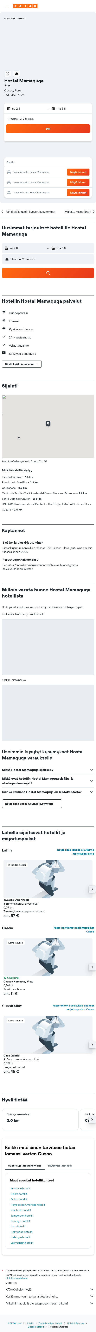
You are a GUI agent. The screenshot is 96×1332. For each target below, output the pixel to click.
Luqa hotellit (18, 1226)
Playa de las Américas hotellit (28, 1204)
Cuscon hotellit (36, 1326)
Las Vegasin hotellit (22, 1242)
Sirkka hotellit (19, 1194)
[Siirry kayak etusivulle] (25, 6)
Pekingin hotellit (20, 1221)
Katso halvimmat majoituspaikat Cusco (74, 929)
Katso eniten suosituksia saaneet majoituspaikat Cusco (73, 1007)
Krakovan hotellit (21, 1188)
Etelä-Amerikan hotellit (50, 1323)
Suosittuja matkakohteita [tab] (25, 1165)
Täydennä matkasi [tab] (60, 1165)
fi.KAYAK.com (14, 1323)
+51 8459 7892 (14, 95)
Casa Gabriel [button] (11, 1055)
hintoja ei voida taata (16, 1278)
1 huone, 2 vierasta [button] (21, 119)
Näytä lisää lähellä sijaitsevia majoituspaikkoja (75, 851)
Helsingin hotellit (21, 1237)
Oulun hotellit (19, 1199)
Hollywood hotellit (21, 1232)
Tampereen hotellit (22, 1215)
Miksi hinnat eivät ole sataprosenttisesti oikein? (50, 1303)
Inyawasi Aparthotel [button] (16, 899)
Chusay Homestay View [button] (18, 981)
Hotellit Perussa (75, 1323)
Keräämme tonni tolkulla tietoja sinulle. (50, 1296)
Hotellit (30, 1323)
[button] (6, 6)
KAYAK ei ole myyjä (50, 1289)
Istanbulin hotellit (21, 1210)
